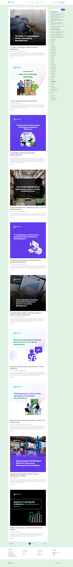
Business (11, 51)
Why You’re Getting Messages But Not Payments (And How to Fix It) (57, 15)
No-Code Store (10, 551)
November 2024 (53, 68)
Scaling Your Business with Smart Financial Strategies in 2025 (58, 32)
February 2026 (53, 46)
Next (45, 543)
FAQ (23, 552)
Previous (11, 543)
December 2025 (53, 49)
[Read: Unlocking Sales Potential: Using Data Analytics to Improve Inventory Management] (28, 292)
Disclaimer (39, 554)
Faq (40, 2)
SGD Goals (39, 553)
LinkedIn (53, 555)
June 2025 (52, 58)
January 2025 (53, 65)
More (43, 2)
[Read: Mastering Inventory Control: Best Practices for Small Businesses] (28, 346)
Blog (23, 554)
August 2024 (53, 73)
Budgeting (52, 84)
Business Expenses (11, 554)
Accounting (12, 531)
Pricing (37, 2)
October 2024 (53, 70)
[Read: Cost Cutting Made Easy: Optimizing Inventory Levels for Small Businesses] (28, 187)
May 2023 (52, 79)
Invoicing (11, 156)
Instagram (54, 553)
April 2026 (52, 43)
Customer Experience (54, 87)
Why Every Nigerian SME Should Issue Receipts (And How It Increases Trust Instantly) (57, 20)
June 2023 (52, 77)
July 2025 (52, 56)
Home (29, 2)
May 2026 (52, 41)
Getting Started (12, 103)
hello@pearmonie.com (56, 552)
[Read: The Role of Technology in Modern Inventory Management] (28, 27)
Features (33, 2)
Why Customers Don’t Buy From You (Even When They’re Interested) (58, 27)
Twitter (53, 554)
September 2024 (53, 71)
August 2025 (53, 55)
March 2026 (53, 44)
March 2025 (53, 62)
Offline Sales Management (12, 556)
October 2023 (53, 74)
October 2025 (53, 52)
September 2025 (53, 53)
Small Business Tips (16, 51)
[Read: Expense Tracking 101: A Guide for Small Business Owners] (28, 507)
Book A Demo (55, 2)
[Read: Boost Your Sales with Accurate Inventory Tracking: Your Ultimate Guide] (28, 400)
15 (31, 543)
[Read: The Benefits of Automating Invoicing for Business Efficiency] (28, 132)
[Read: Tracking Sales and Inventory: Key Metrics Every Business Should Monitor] (28, 240)
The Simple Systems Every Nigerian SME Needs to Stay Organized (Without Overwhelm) (57, 23)
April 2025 (52, 61)
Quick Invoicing (10, 552)
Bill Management (11, 553)
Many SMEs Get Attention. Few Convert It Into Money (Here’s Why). (57, 17)
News (51, 93)
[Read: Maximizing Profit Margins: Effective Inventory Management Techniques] (28, 454)
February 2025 (53, 64)
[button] (34, 2)
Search (52, 8)
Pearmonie (52, 96)
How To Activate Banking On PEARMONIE (23, 101)
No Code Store (53, 95)
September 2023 (53, 76)
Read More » (12, 109)
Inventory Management (55, 90)
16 (33, 543)
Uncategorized (22, 424)
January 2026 (53, 47)
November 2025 (53, 50)
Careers (39, 552)
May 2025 (52, 59)
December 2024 (53, 67)
